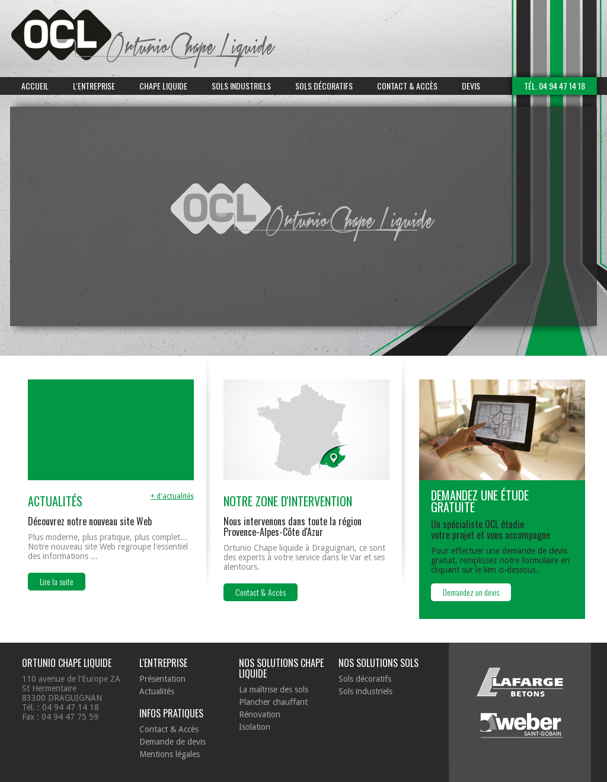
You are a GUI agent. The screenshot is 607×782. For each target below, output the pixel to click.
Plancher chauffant (273, 702)
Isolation (254, 727)
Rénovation (259, 714)
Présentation (162, 679)
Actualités (156, 691)
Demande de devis (172, 741)
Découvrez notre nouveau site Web (90, 521)
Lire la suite (57, 581)
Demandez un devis (471, 592)
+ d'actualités (172, 496)
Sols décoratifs (324, 85)
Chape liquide (163, 85)
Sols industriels (241, 85)
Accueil (35, 85)
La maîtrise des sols (273, 689)
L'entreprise (94, 85)
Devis (471, 85)
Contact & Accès (407, 85)
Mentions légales (169, 754)
